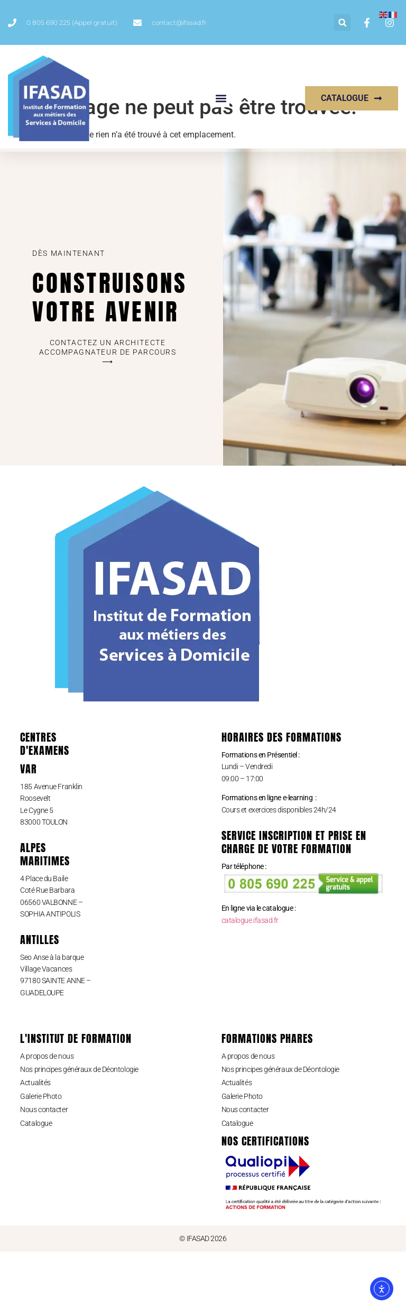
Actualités (35, 1144)
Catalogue (36, 1184)
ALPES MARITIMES (45, 915)
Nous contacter (44, 1171)
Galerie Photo (40, 1157)
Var (28, 830)
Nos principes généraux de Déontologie (79, 1130)
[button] (342, 22)
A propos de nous (46, 1117)
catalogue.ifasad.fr (250, 981)
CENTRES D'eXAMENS (44, 805)
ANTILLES (39, 1001)
